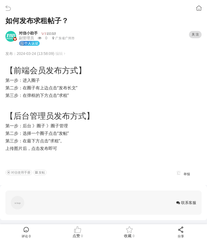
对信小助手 (28, 33)
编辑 (60, 53)
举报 (182, 174)
